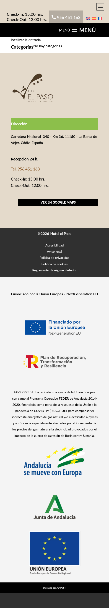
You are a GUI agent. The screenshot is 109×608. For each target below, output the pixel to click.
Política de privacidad (54, 257)
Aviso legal (54, 251)
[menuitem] (88, 18)
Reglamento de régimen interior (54, 270)
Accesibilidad (54, 245)
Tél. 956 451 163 (25, 169)
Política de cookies (55, 264)
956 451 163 (68, 17)
